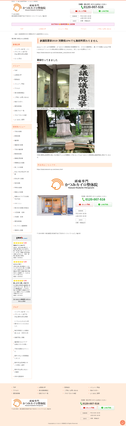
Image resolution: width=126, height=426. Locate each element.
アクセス (83, 29)
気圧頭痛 (17, 183)
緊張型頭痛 (18, 154)
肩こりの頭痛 (18, 167)
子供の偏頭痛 (18, 149)
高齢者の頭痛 (18, 145)
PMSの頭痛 (18, 187)
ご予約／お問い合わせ (104, 29)
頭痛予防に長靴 (19, 337)
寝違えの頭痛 (18, 192)
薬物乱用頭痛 (18, 158)
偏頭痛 (16, 140)
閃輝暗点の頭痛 (19, 162)
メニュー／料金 (63, 29)
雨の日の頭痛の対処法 (21, 208)
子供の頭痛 (18, 131)
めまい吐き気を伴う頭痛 (21, 173)
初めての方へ (18, 101)
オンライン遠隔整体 (20, 225)
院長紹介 (17, 79)
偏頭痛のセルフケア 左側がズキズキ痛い (21, 343)
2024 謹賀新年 (19, 376)
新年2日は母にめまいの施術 (21, 371)
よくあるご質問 (19, 119)
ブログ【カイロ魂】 (20, 115)
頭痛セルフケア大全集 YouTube (22, 198)
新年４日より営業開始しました (21, 357)
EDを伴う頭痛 (19, 178)
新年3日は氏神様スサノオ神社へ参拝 (21, 364)
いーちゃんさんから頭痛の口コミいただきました (21, 323)
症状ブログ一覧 (19, 110)
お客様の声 (42, 29)
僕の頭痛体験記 (19, 93)
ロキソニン (18, 203)
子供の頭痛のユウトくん (21, 350)
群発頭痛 (17, 136)
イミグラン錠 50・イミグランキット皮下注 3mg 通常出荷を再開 (21, 51)
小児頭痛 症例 (19, 212)
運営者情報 (18, 106)
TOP (21, 29)
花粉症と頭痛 (18, 230)
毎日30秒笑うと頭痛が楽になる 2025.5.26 (21, 332)
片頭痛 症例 (18, 216)
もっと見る (18, 58)
